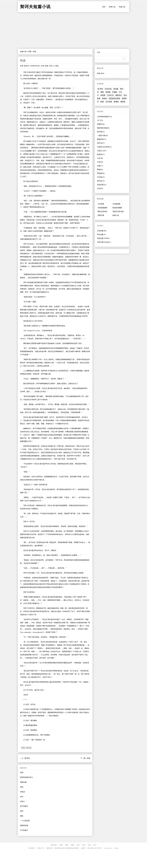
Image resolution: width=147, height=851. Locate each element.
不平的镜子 (24, 830)
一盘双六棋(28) (102, 135)
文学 (94, 845)
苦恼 (28, 758)
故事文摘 (101, 215)
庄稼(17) (100, 166)
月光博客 (101, 204)
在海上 (22, 801)
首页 (103, 7)
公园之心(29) (101, 151)
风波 (23, 60)
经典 (29, 51)
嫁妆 (21, 816)
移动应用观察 (117, 208)
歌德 (102, 102)
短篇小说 (23, 51)
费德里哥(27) (101, 139)
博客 (61, 845)
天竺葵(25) (101, 177)
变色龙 (22, 792)
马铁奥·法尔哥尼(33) (104, 147)
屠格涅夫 (118, 95)
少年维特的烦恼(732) (104, 116)
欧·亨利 (100, 89)
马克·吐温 (108, 89)
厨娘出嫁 (23, 782)
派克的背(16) (101, 185)
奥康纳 (116, 102)
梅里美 (122, 102)
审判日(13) (101, 181)
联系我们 (54, 845)
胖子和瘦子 (24, 806)
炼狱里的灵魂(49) (103, 128)
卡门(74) (100, 120)
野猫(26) (100, 169)
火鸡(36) (100, 162)
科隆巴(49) (101, 124)
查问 (21, 811)
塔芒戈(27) (101, 143)
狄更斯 (102, 95)
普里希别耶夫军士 (26, 777)
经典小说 (112, 7)
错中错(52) (101, 132)
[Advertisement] (73, 30)
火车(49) (100, 158)
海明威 (108, 92)
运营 (78, 845)
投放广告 (41, 848)
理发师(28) (101, 173)
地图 (72, 845)
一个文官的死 (25, 821)
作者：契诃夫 (26, 748)
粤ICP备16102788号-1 (94, 848)
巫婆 (88, 758)
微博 (66, 845)
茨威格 (114, 92)
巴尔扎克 (110, 95)
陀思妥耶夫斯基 (114, 98)
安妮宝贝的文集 (118, 211)
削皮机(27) (101, 154)
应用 (83, 845)
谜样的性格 (24, 825)
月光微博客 (116, 204)
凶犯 (21, 787)
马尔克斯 (109, 102)
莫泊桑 (115, 89)
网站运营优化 (102, 211)
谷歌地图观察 (102, 208)
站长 (21, 796)
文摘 (89, 845)
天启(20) (100, 188)
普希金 (104, 98)
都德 (102, 92)
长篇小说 (122, 7)
